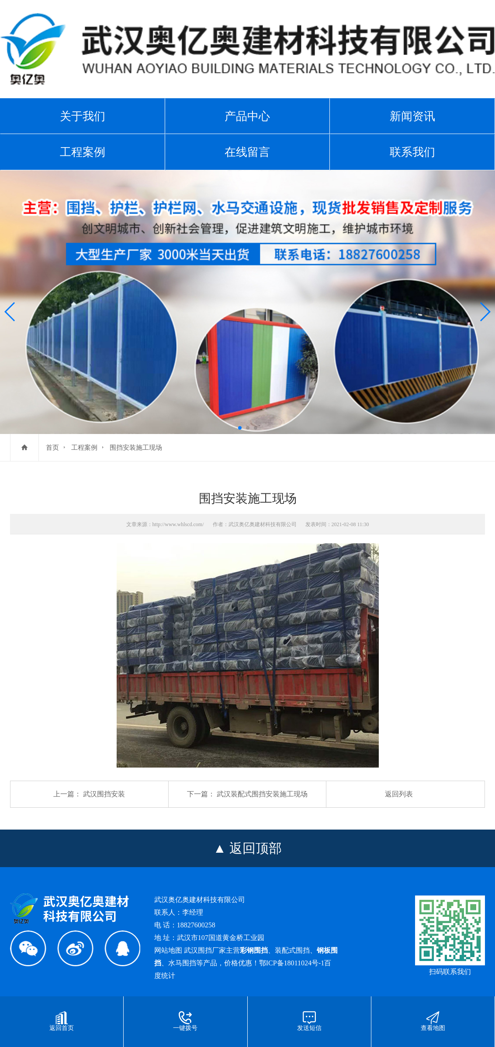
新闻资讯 (412, 116)
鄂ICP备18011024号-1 (292, 963)
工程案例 (82, 151)
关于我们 (82, 116)
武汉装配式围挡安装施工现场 (262, 794)
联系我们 (412, 151)
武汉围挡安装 (104, 794)
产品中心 (247, 116)
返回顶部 (255, 848)
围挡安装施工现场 (136, 447)
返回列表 (399, 794)
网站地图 (168, 950)
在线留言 (247, 151)
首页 (52, 447)
